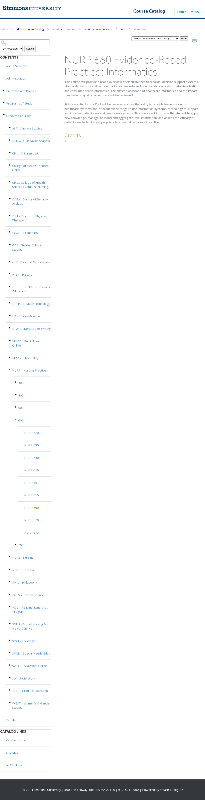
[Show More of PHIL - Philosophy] (10, 581)
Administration (16, 78)
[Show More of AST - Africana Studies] (10, 127)
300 (21, 383)
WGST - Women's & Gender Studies (31, 705)
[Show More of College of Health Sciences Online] (10, 165)
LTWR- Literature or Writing (31, 329)
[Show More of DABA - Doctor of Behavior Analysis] (10, 198)
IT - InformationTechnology (31, 304)
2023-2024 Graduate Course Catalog (22, 29)
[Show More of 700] (16, 544)
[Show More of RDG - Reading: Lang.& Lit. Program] (10, 606)
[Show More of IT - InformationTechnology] (10, 303)
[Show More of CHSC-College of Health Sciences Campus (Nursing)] (10, 181)
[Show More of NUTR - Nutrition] (10, 569)
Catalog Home (16, 740)
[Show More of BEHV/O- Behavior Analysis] (10, 140)
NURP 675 (31, 532)
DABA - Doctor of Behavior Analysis (30, 201)
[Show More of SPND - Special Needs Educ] (10, 652)
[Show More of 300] (16, 382)
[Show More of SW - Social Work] (10, 677)
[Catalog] (155, 38)
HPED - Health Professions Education (31, 289)
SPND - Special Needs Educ (31, 653)
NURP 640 (31, 458)
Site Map (12, 752)
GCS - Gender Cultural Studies (27, 247)
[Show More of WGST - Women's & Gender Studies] (10, 702)
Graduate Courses (63, 29)
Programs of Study (19, 103)
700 (21, 545)
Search (30, 48)
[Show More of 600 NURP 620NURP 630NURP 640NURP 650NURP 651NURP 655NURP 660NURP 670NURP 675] (16, 419)
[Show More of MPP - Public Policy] (10, 357)
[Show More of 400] (16, 394)
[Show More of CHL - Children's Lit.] (10, 152)
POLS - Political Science (28, 595)
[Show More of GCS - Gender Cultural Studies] (10, 244)
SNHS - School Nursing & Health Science (29, 626)
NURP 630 (31, 445)
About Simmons (17, 66)
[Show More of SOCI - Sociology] (10, 640)
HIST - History (22, 274)
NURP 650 (31, 470)
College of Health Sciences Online (30, 168)
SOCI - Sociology (23, 641)
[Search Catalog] (24, 42)
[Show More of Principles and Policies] (4, 90)
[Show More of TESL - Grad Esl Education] (10, 690)
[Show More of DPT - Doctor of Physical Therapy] (10, 215)
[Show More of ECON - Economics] (10, 232)
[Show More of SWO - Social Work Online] (10, 665)
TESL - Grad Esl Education (30, 691)
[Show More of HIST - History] (10, 273)
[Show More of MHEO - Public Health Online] (10, 340)
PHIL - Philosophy (24, 582)
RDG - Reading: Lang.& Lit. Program (30, 609)
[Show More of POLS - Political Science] (10, 594)
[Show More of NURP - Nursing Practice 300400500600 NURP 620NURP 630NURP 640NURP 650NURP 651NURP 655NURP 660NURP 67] (10, 369)
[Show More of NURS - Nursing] (10, 556)
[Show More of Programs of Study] (4, 102)
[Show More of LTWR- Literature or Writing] (10, 328)
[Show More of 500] (16, 407)
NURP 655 (31, 495)
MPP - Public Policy (25, 358)
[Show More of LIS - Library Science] (10, 315)
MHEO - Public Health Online (27, 343)
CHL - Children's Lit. (25, 153)
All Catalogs (14, 765)
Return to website (189, 12)
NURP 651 (31, 483)
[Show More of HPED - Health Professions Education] (10, 286)
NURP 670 (31, 520)
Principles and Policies (21, 91)
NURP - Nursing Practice (98, 29)
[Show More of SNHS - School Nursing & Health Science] (10, 623)
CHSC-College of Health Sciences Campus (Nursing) (30, 184)
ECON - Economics (25, 233)
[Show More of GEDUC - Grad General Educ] (10, 261)
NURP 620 (31, 433)
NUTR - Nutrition (23, 570)
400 (21, 395)
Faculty (11, 720)
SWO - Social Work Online (29, 666)
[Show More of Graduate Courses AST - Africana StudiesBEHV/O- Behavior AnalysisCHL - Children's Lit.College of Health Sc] (4, 115)
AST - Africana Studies (27, 128)
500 (21, 408)
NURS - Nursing (23, 557)
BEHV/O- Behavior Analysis (31, 141)
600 (123, 29)
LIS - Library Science (26, 316)
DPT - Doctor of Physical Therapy (29, 218)
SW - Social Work (23, 678)
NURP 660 (31, 508)
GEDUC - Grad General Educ (31, 262)
